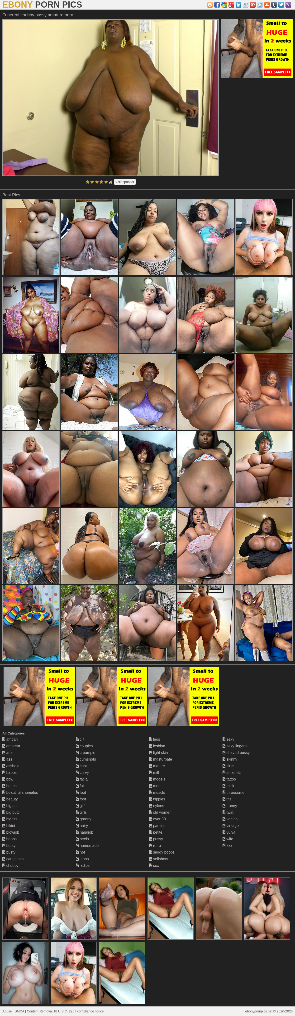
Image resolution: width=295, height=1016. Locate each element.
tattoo (229, 779)
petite (155, 832)
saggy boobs (162, 852)
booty (9, 846)
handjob (84, 832)
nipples (157, 799)
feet (81, 792)
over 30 (157, 819)
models (157, 779)
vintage (231, 826)
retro (155, 846)
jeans (82, 859)
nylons (156, 806)
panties (157, 826)
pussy (156, 839)
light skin (158, 753)
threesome (233, 792)
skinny (230, 759)
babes (9, 773)
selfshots (158, 859)
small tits (232, 773)
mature (157, 766)
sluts (228, 766)
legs (154, 739)
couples (84, 746)
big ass (10, 806)
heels (82, 839)
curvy (82, 773)
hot (80, 852)
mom (155, 786)
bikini (8, 826)
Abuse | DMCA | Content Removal (27, 1011)
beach (9, 786)
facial (82, 779)
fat (80, 786)
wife (228, 839)
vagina (230, 819)
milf (154, 773)
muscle (157, 792)
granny (83, 819)
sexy (228, 739)
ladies (83, 866)
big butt (10, 812)
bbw (7, 779)
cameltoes (13, 859)
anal (8, 753)
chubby (10, 866)
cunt (81, 766)
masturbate (160, 759)
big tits (9, 819)
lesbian (157, 746)
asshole (10, 766)
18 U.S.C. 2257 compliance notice (78, 1011)
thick (228, 786)
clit (80, 739)
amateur (11, 746)
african (10, 739)
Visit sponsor (124, 182)
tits (227, 799)
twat (228, 812)
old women (160, 812)
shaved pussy (236, 753)
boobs (9, 839)
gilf (80, 806)
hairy (82, 826)
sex (154, 866)
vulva (229, 832)
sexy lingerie (235, 746)
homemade (87, 846)
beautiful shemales (20, 792)
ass (7, 759)
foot (81, 799)
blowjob (10, 832)
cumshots (86, 759)
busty (8, 852)
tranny (230, 806)
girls (81, 812)
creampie (85, 753)
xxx (227, 846)
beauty (10, 799)
